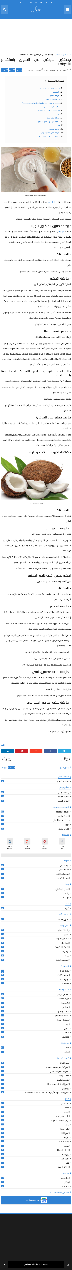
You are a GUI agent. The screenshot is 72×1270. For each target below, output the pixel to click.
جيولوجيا (65, 1154)
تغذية (66, 1052)
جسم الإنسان (63, 1142)
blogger (4, 767)
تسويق (66, 934)
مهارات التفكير (63, 975)
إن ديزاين (65, 1088)
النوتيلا (61, 231)
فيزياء (66, 1137)
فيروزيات (65, 1037)
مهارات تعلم (64, 979)
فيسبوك (65, 951)
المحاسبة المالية (62, 960)
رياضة (67, 893)
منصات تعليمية (63, 1080)
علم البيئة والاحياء (62, 1116)
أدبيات (66, 908)
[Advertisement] (36, 37)
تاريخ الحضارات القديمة (60, 1120)
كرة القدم (65, 897)
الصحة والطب (63, 816)
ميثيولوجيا (65, 1158)
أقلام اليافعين (63, 878)
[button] (36, 1200)
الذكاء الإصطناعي (61, 1150)
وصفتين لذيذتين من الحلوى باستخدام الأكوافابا (36, 61)
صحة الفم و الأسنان (61, 820)
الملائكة (65, 1186)
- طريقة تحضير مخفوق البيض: (50, 132)
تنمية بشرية (64, 971)
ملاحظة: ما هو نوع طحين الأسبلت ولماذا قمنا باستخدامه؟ (41, 103)
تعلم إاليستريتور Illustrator (58, 1084)
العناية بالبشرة (63, 796)
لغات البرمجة (64, 1076)
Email (5, 70)
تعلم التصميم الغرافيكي (59, 1071)
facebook (11, 767)
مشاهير (66, 1007)
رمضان (66, 1182)
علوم (67, 1108)
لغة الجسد (65, 983)
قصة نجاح (65, 943)
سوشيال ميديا (63, 1020)
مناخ (67, 1163)
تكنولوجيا (65, 1003)
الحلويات (51, 202)
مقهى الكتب (63, 919)
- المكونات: (56, 91)
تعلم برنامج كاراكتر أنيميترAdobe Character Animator (47, 1092)
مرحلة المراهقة (62, 874)
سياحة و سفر (63, 1011)
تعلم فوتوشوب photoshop (57, 1067)
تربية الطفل (64, 865)
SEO (67, 956)
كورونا (66, 824)
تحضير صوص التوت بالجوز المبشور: (49, 121)
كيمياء (66, 1146)
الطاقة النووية (63, 1167)
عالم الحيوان (64, 1129)
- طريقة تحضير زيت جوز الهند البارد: (49, 136)
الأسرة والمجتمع (62, 1016)
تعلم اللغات (64, 1063)
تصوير (66, 1028)
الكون (66, 1112)
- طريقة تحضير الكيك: (53, 117)
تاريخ (67, 1125)
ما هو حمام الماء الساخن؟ (51, 106)
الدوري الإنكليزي (62, 889)
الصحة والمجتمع (62, 812)
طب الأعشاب (63, 829)
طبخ (3, 745)
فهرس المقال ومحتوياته (54, 80)
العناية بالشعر (63, 801)
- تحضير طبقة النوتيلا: (53, 99)
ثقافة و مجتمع (63, 994)
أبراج (67, 1024)
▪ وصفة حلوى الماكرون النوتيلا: (50, 88)
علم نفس (65, 1103)
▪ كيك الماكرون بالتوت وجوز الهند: (49, 110)
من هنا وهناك (63, 999)
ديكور (67, 1033)
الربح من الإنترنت (62, 939)
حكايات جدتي (63, 870)
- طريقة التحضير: (54, 95)
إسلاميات (65, 1178)
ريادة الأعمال (63, 930)
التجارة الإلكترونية (62, 947)
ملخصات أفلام (63, 781)
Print (12, 70)
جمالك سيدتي (63, 792)
